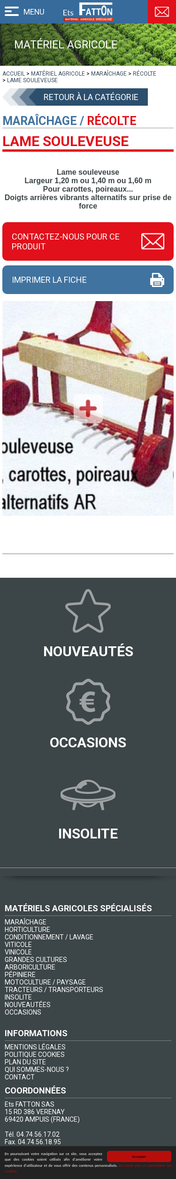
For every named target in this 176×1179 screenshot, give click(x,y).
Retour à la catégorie (91, 97)
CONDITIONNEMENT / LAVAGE (49, 937)
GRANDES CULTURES (36, 959)
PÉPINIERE (20, 974)
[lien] (13, 73)
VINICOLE (18, 952)
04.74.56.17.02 (38, 1134)
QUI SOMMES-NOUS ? (37, 1069)
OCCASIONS (23, 1012)
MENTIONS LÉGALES (35, 1047)
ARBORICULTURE (30, 967)
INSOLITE (18, 997)
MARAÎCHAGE (25, 922)
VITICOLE (18, 944)
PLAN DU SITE (25, 1062)
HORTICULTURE (27, 929)
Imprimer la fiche (49, 280)
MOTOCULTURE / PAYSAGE (45, 982)
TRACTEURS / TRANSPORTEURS (54, 989)
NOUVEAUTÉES (28, 1004)
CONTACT (20, 1077)
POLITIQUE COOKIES (35, 1054)
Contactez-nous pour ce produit (66, 241)
